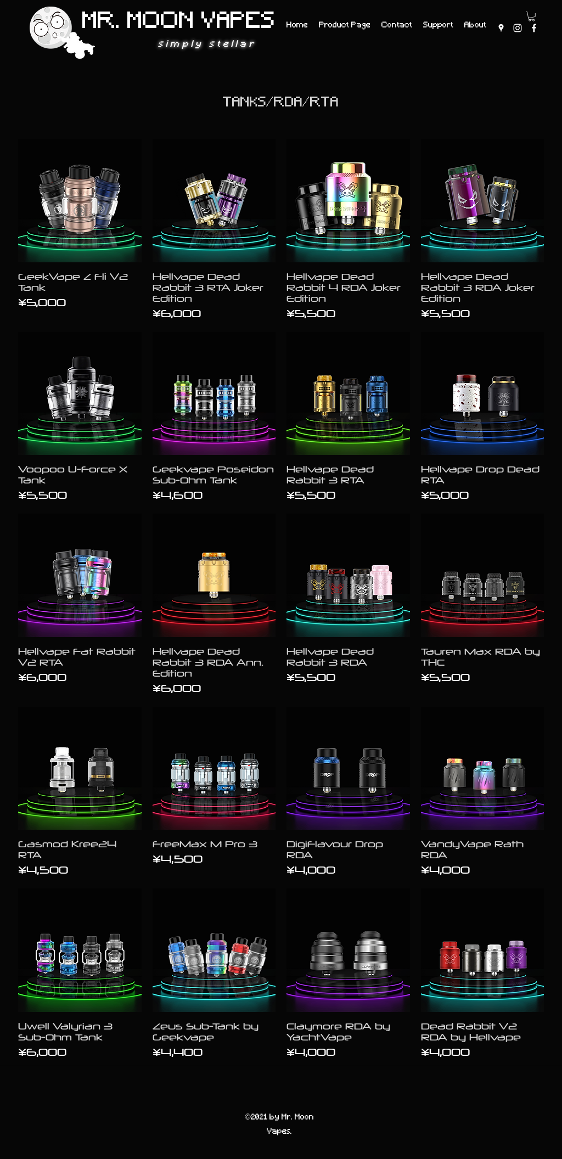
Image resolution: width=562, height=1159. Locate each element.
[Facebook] (534, 27)
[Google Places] (501, 27)
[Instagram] (517, 27)
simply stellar (207, 44)
